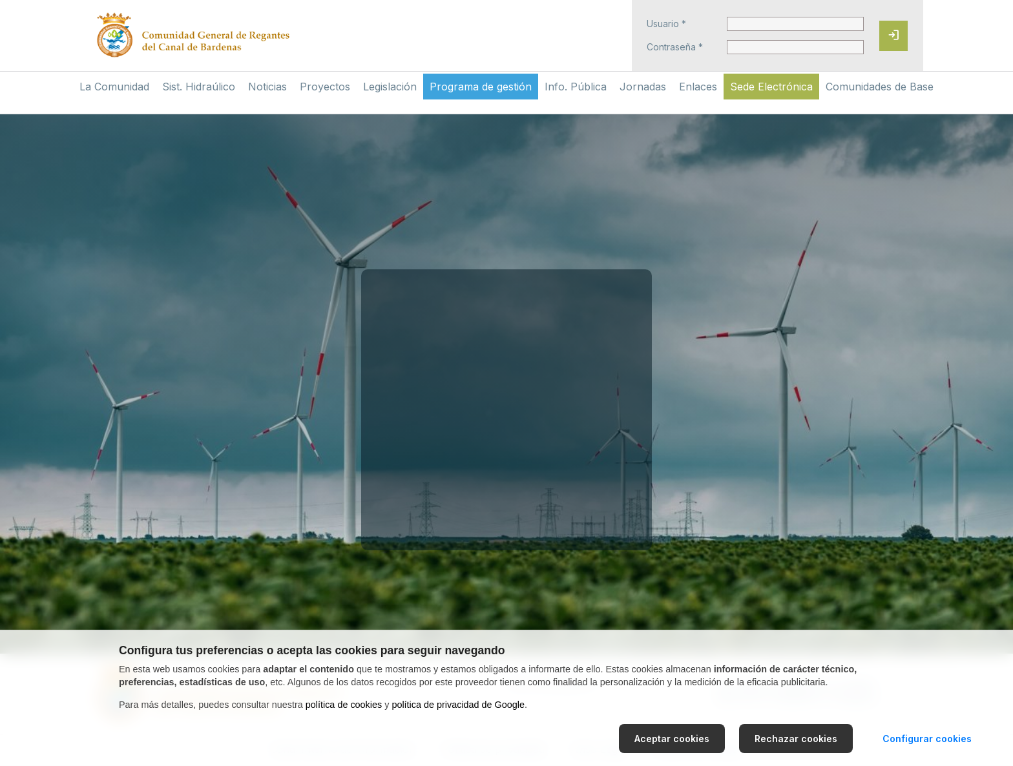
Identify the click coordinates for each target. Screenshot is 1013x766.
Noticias (267, 86)
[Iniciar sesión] (893, 36)
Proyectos (325, 86)
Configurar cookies (927, 738)
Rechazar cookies (796, 738)
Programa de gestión (481, 86)
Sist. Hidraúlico (198, 86)
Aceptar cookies (671, 738)
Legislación (390, 86)
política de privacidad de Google (458, 704)
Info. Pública (576, 86)
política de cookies (344, 704)
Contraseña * (675, 47)
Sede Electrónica (771, 86)
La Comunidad (114, 86)
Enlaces (698, 86)
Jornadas (643, 86)
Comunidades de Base (880, 86)
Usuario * (666, 23)
